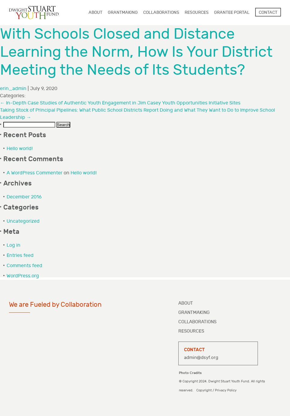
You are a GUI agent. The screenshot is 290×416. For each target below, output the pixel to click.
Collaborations (197, 321)
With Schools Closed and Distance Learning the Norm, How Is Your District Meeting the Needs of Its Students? (136, 52)
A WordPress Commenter (34, 173)
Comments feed (24, 266)
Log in (13, 245)
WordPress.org (23, 276)
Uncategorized (23, 221)
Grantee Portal (231, 12)
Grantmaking (194, 312)
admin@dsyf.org (201, 357)
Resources (191, 331)
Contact (268, 12)
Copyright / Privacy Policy (216, 390)
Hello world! (20, 149)
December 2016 (24, 197)
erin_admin (13, 89)
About (185, 303)
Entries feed (20, 255)
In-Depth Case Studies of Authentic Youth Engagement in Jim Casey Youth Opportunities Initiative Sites (120, 103)
